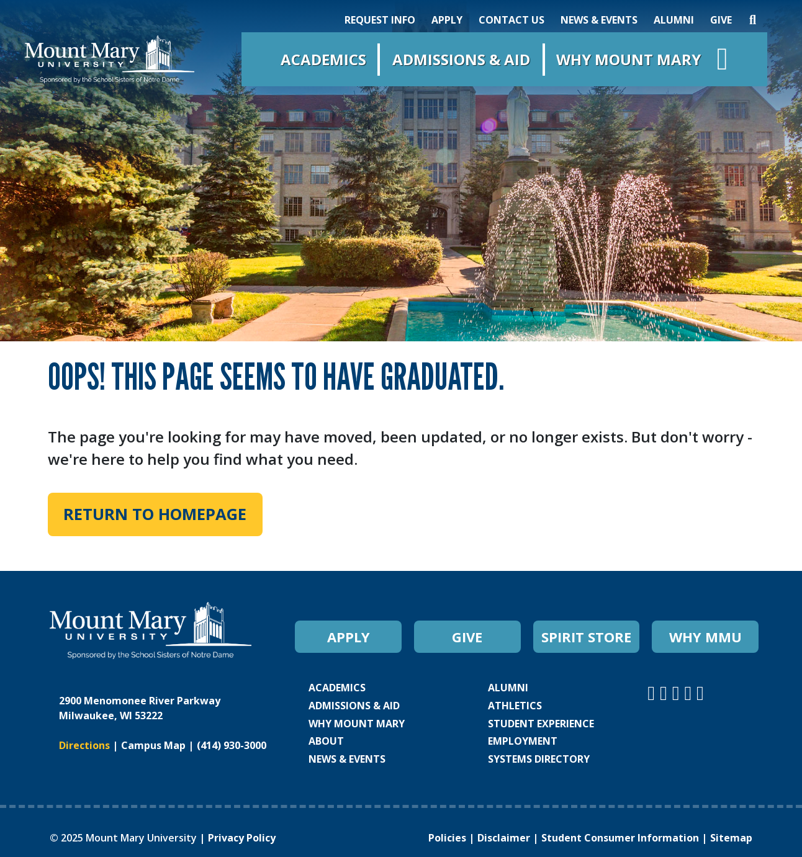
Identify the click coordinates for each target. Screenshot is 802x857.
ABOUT (326, 741)
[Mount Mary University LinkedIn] (690, 692)
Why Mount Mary (628, 59)
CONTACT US (511, 20)
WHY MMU (705, 636)
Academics (323, 59)
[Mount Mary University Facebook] (666, 692)
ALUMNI (674, 20)
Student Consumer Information (620, 838)
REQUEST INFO (380, 20)
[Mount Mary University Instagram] (653, 692)
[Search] (752, 20)
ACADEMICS (337, 687)
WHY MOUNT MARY (357, 723)
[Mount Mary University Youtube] (678, 692)
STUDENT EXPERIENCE (541, 723)
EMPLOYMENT (522, 741)
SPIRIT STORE (586, 636)
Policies (447, 838)
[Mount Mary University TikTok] (700, 692)
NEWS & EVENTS (599, 20)
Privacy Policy (242, 838)
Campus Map (153, 745)
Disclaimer (503, 838)
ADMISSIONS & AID (354, 705)
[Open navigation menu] (722, 61)
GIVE (721, 20)
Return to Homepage (154, 514)
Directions (84, 745)
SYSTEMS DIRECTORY (539, 759)
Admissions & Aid (461, 59)
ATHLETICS (515, 705)
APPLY (446, 20)
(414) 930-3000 (231, 745)
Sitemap (731, 838)
